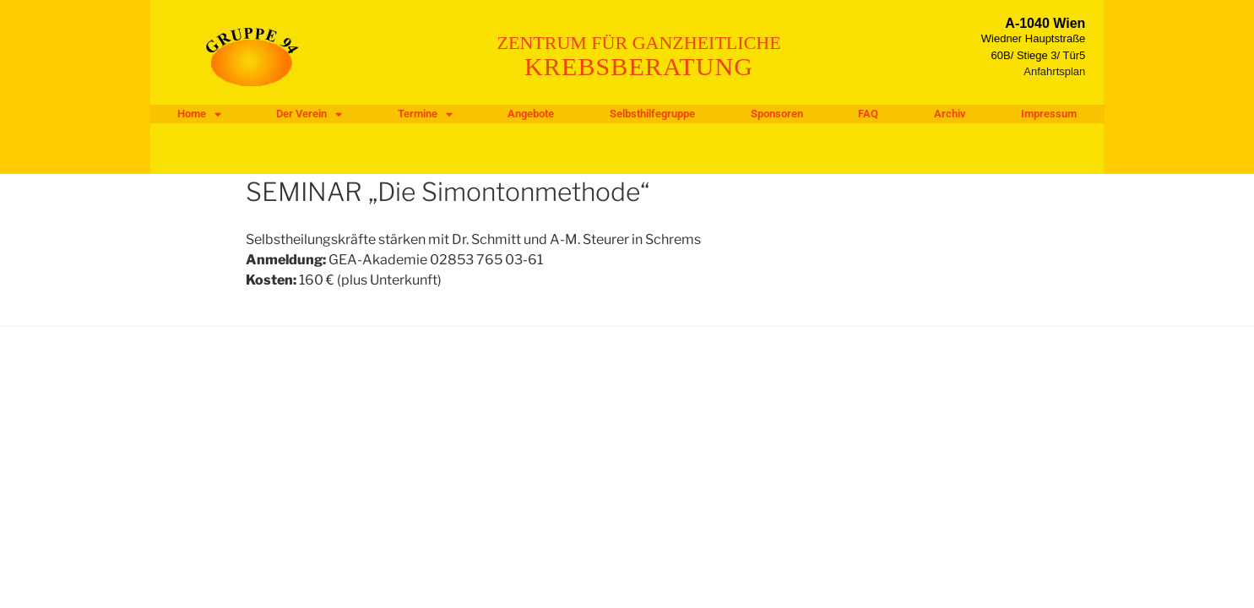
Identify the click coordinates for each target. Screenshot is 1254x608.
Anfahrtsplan (1054, 71)
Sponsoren (777, 113)
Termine (425, 114)
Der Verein (309, 114)
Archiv (950, 113)
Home (199, 114)
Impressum (1049, 113)
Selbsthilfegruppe (652, 113)
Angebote (531, 113)
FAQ (868, 113)
